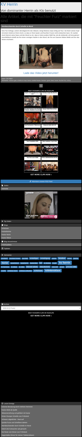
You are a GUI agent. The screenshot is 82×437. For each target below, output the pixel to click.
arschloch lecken (15, 258)
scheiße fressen (36, 80)
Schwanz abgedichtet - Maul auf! (13, 419)
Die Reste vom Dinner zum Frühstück (14, 432)
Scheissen (5, 228)
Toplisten (6, 248)
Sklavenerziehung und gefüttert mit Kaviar (16, 413)
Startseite (5, 189)
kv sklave (14, 267)
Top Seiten (6, 221)
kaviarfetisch (15, 263)
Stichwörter (7, 255)
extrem (54, 258)
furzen (56, 80)
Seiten (5, 185)
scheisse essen (12, 271)
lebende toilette (32, 267)
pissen (62, 267)
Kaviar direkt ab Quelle (9, 410)
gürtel (48, 80)
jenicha (75, 258)
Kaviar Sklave (6, 238)
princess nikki (71, 267)
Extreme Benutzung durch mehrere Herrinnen (17, 407)
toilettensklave (52, 270)
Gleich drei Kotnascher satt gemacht (14, 429)
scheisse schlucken (25, 271)
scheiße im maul (22, 80)
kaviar (29, 80)
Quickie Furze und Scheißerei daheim (14, 422)
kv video (21, 267)
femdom (43, 80)
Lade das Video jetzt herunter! (41, 72)
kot (41, 263)
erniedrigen (34, 258)
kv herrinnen (5, 267)
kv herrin (64, 262)
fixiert (52, 80)
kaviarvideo (34, 263)
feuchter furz (62, 80)
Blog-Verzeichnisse (9, 241)
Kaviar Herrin (6, 234)
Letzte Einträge (8, 403)
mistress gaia (13, 80)
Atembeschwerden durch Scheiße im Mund (17, 26)
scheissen (38, 271)
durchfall (25, 258)
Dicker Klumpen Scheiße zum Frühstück (15, 416)
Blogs (5, 225)
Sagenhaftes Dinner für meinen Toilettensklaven (18, 435)
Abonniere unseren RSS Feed (41, 181)
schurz (69, 80)
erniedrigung (45, 258)
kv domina (47, 263)
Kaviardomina (6, 231)
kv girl (54, 263)
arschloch (4, 258)
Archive (5, 304)
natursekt (55, 267)
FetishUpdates (6, 245)
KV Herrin (9, 4)
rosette (3, 271)
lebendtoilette (45, 267)
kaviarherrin (24, 263)
